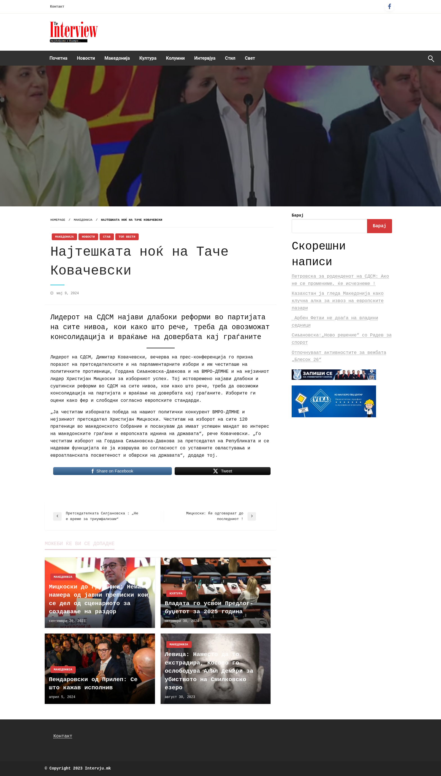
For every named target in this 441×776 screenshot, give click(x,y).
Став (106, 236)
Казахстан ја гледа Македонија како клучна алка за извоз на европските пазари (337, 301)
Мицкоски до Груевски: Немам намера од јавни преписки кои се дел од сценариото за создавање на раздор (98, 599)
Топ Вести (127, 236)
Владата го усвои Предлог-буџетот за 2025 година (209, 607)
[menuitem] (58, 58)
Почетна (59, 58)
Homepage (57, 220)
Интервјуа (204, 58)
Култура (148, 58)
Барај (297, 215)
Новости (86, 58)
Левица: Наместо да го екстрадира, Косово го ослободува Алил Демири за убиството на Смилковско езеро (209, 671)
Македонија (117, 58)
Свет (250, 58)
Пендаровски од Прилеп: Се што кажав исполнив (93, 683)
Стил (230, 58)
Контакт (57, 7)
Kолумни (175, 58)
